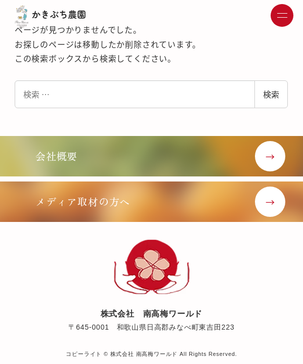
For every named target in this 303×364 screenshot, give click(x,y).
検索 (271, 94)
